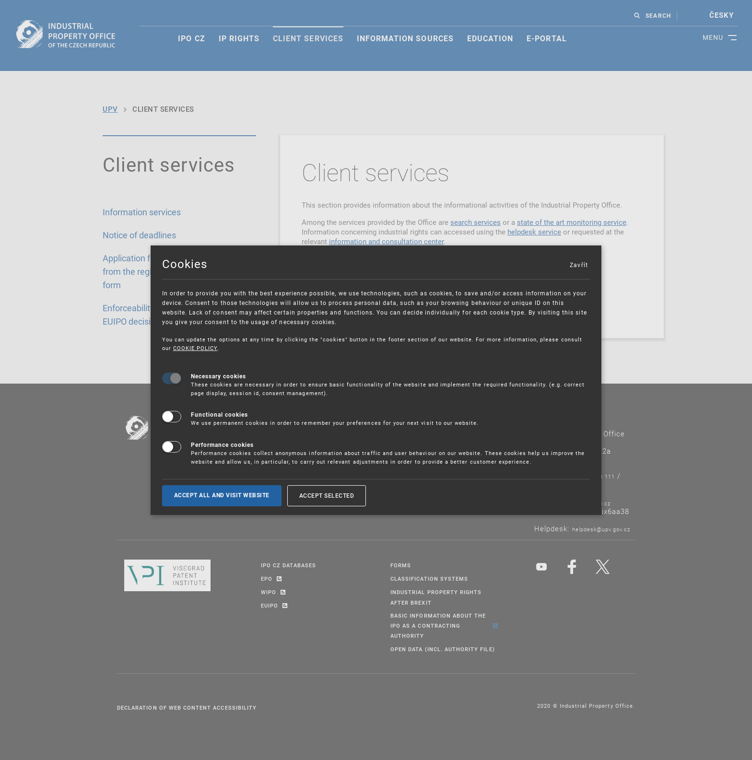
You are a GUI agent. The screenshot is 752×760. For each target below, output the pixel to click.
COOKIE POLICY (195, 347)
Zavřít (578, 264)
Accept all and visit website (222, 495)
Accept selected (326, 495)
